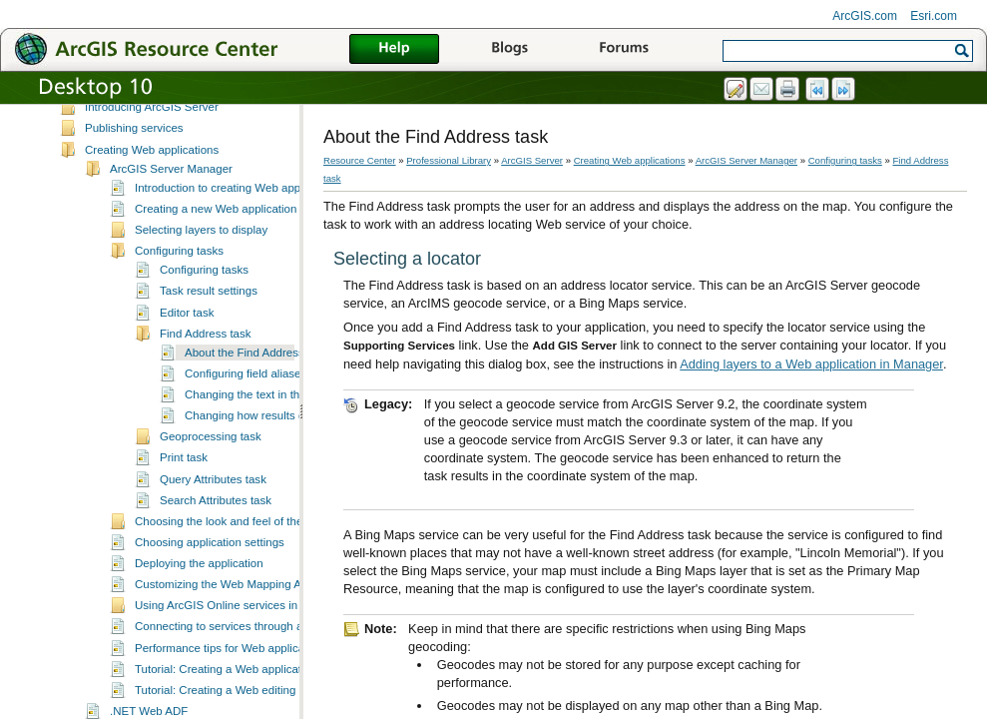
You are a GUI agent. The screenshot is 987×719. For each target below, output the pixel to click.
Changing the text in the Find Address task (292, 412)
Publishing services (134, 146)
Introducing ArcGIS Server (152, 125)
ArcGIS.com (864, 16)
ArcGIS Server (97, 106)
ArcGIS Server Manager (171, 187)
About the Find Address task (256, 370)
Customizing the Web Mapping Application (242, 602)
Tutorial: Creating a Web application (225, 687)
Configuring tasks (179, 269)
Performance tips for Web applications (231, 666)
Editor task (187, 331)
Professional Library (448, 160)
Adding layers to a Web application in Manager (811, 364)
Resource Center (359, 160)
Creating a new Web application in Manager (246, 227)
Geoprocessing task (210, 454)
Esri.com (933, 16)
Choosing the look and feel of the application (248, 539)
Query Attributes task (213, 497)
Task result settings (208, 309)
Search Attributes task (215, 518)
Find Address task (205, 352)
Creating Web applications (152, 168)
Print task (184, 475)
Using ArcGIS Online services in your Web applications (274, 623)
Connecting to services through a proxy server (252, 644)
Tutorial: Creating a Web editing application (244, 708)
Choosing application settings (209, 560)
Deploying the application (199, 581)
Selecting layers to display (201, 248)
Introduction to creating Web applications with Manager (274, 206)
